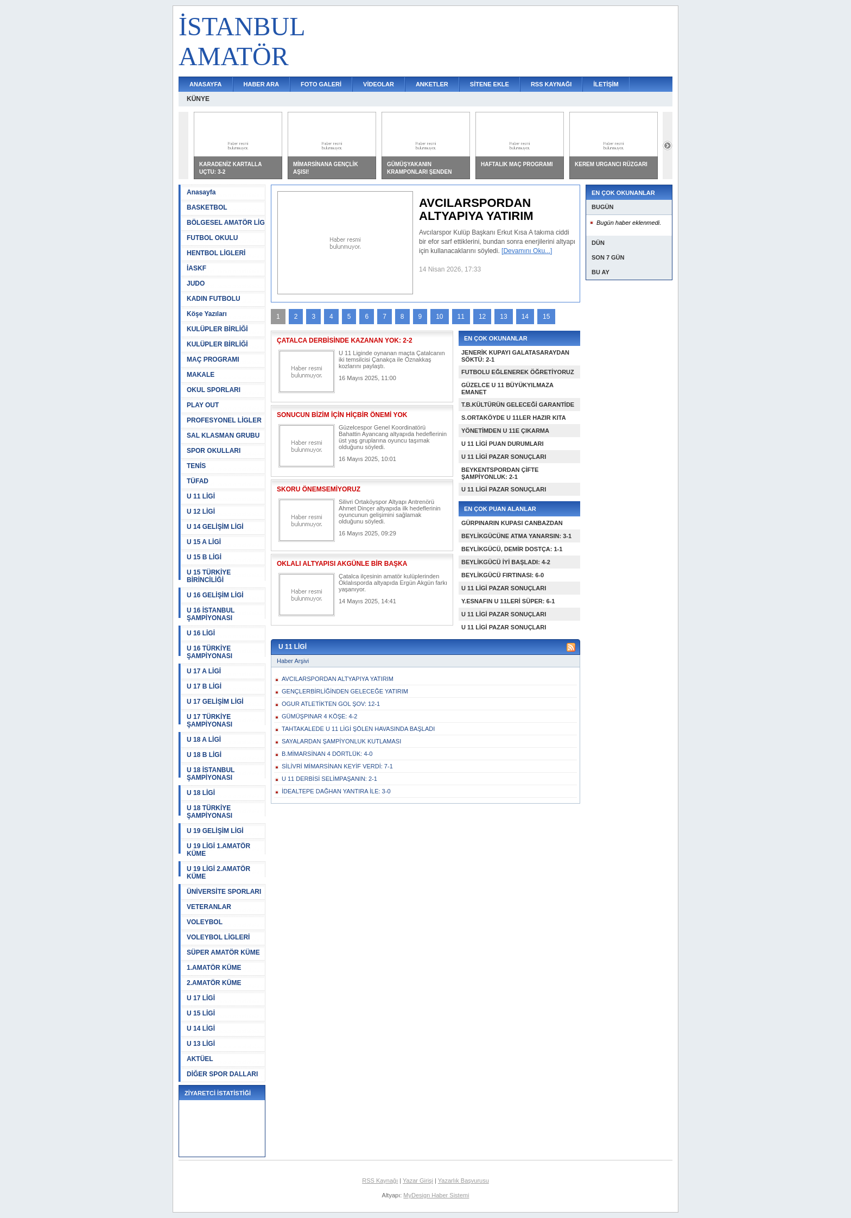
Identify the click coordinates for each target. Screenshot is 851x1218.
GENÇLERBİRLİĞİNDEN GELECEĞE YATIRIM (345, 691)
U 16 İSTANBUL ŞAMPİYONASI (210, 614)
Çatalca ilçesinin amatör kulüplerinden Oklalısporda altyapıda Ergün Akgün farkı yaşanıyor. (393, 582)
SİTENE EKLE (489, 84)
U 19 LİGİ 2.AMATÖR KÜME (218, 872)
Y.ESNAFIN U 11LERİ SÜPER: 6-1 (508, 601)
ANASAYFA (205, 84)
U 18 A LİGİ (204, 739)
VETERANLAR (209, 907)
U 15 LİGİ (201, 1013)
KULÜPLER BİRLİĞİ (217, 329)
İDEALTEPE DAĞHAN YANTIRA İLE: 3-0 (336, 791)
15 (546, 316)
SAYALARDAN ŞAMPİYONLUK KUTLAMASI (341, 741)
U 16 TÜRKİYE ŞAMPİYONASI (209, 652)
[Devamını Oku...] (526, 251)
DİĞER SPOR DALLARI (222, 1074)
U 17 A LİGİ (204, 671)
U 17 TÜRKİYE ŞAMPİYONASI (209, 720)
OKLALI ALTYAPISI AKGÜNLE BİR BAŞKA (342, 563)
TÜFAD (197, 481)
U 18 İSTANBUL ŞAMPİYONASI (210, 773)
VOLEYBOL (205, 922)
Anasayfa (201, 192)
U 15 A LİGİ (204, 542)
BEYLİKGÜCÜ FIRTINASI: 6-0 (502, 575)
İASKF (196, 268)
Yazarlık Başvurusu (463, 1180)
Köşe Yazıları (207, 314)
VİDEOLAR (378, 84)
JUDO (196, 283)
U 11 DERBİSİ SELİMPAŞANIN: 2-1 (329, 778)
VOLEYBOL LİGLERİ (218, 937)
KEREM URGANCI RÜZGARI (611, 164)
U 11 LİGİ (201, 496)
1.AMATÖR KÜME (214, 967)
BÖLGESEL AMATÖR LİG (226, 222)
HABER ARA (262, 84)
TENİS (196, 466)
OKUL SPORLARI (213, 390)
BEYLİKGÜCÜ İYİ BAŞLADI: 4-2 (505, 562)
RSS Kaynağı (380, 1180)
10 (439, 316)
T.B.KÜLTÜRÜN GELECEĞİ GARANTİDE (517, 404)
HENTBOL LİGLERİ (216, 253)
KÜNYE (198, 99)
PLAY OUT (203, 405)
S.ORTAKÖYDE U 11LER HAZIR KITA (513, 417)
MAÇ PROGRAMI (213, 359)
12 (482, 316)
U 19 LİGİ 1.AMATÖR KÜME (218, 849)
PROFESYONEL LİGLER (224, 420)
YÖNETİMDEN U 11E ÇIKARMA (505, 430)
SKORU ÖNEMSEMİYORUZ (318, 489)
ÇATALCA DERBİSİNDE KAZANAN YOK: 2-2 (344, 340)
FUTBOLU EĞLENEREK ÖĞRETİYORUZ (517, 372)
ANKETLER (432, 84)
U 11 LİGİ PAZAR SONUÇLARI (503, 456)
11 (461, 316)
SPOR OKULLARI (213, 451)
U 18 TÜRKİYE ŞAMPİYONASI (209, 811)
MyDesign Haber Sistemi (436, 1195)
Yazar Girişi (418, 1180)
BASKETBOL (207, 207)
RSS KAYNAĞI (551, 84)
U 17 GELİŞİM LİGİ (215, 701)
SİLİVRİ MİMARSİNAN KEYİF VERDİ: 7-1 (337, 766)
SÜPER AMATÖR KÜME (223, 952)
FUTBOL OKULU (212, 238)
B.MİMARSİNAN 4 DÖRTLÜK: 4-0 (327, 753)
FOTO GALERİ (321, 84)
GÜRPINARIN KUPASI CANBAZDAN (512, 523)
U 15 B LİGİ (204, 557)
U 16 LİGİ (201, 633)
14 (525, 316)
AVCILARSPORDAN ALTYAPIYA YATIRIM (337, 679)
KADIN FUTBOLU (213, 298)
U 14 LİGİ (201, 1028)
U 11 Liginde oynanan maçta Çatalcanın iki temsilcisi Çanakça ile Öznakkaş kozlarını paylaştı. (392, 359)
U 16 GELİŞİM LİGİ (215, 595)
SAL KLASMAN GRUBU (223, 435)
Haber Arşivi (293, 661)
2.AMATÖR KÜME (214, 983)
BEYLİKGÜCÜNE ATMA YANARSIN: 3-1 (516, 536)
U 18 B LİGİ (204, 755)
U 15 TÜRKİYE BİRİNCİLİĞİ (209, 576)
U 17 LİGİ (201, 998)
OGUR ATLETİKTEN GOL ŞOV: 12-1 (331, 703)
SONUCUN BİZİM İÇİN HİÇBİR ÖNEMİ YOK (342, 415)
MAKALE (200, 374)
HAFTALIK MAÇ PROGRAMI (517, 164)
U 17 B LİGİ (204, 686)
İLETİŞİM (605, 84)
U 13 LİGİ (201, 1043)
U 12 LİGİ (201, 511)
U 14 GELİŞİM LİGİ (215, 527)
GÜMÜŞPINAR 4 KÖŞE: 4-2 (319, 716)
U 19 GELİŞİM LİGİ (215, 831)
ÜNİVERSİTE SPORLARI (224, 891)
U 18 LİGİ (201, 793)
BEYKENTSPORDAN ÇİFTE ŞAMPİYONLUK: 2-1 (499, 473)
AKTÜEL (200, 1059)
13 (503, 316)
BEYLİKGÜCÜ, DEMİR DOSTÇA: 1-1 (511, 549)
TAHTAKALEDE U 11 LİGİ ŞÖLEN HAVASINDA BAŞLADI (358, 728)
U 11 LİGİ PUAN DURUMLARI (502, 443)
